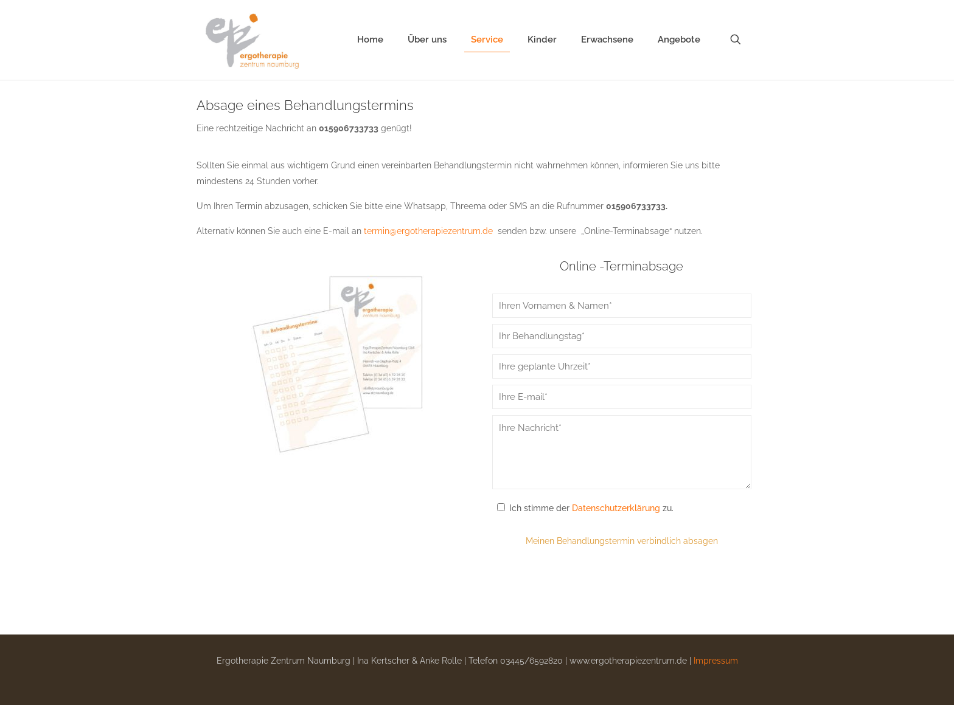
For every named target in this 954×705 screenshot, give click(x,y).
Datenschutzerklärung (616, 508)
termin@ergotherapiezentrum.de (428, 231)
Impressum (716, 660)
